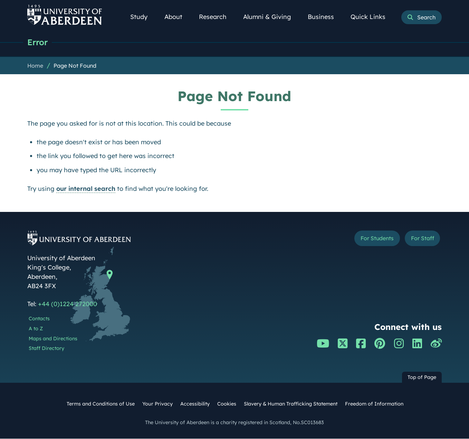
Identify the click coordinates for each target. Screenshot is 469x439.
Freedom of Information (374, 404)
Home (35, 65)
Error (38, 42)
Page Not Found (75, 65)
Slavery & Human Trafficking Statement (290, 404)
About (177, 17)
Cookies (226, 404)
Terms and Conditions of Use (101, 404)
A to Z (36, 329)
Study (142, 17)
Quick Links (372, 17)
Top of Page (422, 377)
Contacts (39, 319)
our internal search (85, 189)
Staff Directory (46, 348)
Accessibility (195, 404)
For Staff (419, 239)
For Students (369, 239)
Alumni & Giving (271, 17)
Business (325, 17)
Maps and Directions (53, 339)
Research (216, 17)
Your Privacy (157, 404)
